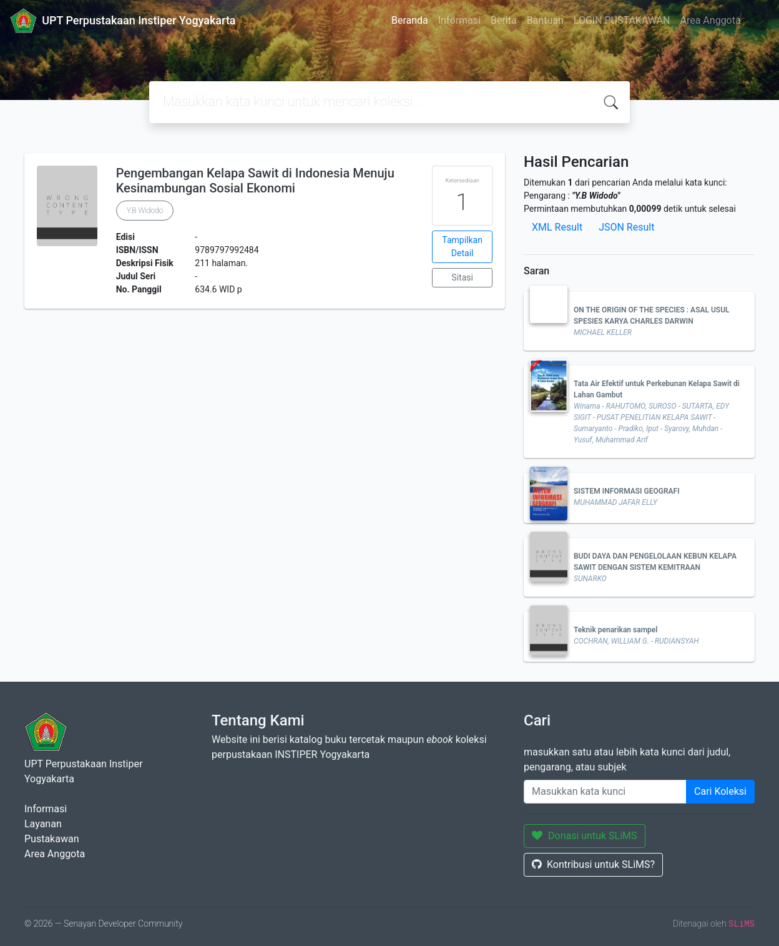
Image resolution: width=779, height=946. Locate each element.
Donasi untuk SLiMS (584, 836)
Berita (504, 20)
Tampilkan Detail (462, 246)
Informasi (459, 20)
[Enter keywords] (605, 792)
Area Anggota (710, 20)
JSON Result (626, 227)
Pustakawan (51, 839)
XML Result (557, 227)
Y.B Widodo (145, 210)
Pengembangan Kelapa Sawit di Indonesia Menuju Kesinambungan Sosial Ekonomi (255, 181)
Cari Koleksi (720, 791)
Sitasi (462, 277)
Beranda (409, 20)
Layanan (43, 824)
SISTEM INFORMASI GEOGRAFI (627, 491)
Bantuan (545, 20)
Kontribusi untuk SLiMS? (593, 864)
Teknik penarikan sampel (615, 629)
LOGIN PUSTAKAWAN (622, 20)
